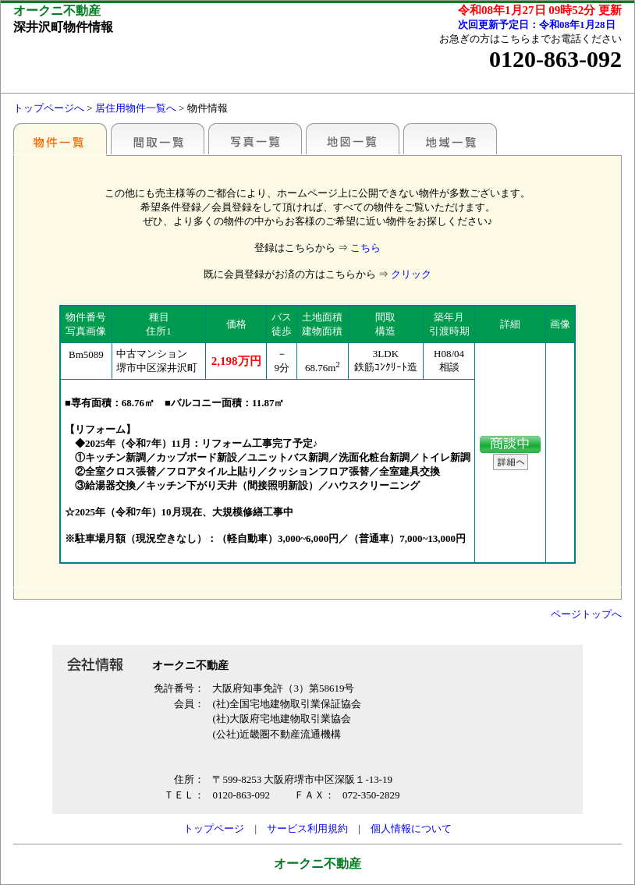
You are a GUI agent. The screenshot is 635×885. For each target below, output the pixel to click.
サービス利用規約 (307, 828)
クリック (411, 274)
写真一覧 (255, 138)
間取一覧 (157, 138)
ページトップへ (586, 614)
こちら (365, 247)
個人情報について (411, 828)
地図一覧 (352, 138)
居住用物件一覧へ (135, 108)
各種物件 (60, 138)
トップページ (213, 828)
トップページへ (48, 108)
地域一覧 (450, 138)
